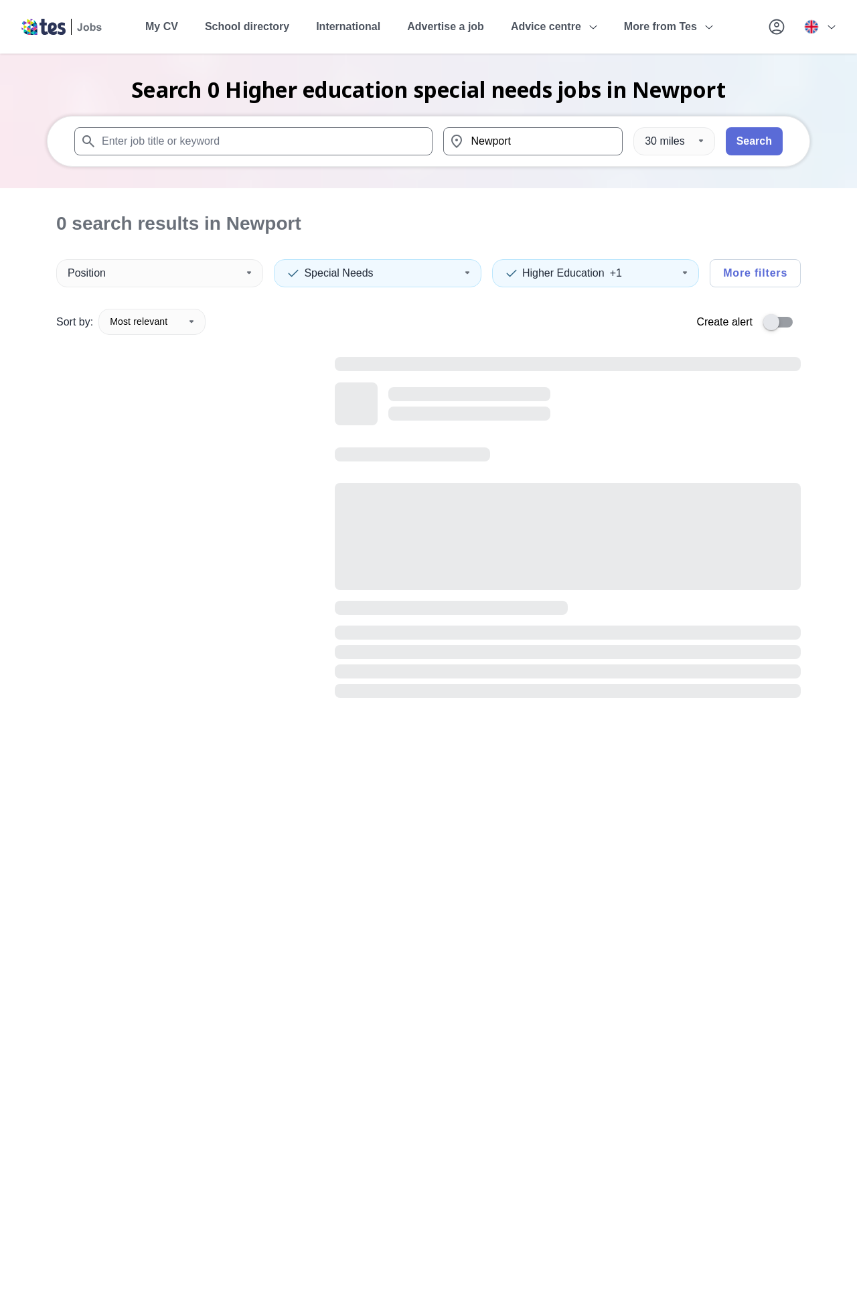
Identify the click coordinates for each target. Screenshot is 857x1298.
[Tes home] (62, 26)
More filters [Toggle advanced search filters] (755, 273)
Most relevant (152, 321)
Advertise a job (445, 26)
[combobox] (253, 141)
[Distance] (673, 141)
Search (754, 141)
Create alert (724, 322)
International (348, 26)
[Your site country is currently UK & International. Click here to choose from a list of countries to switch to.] (819, 26)
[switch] (782, 322)
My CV (161, 26)
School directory (247, 26)
